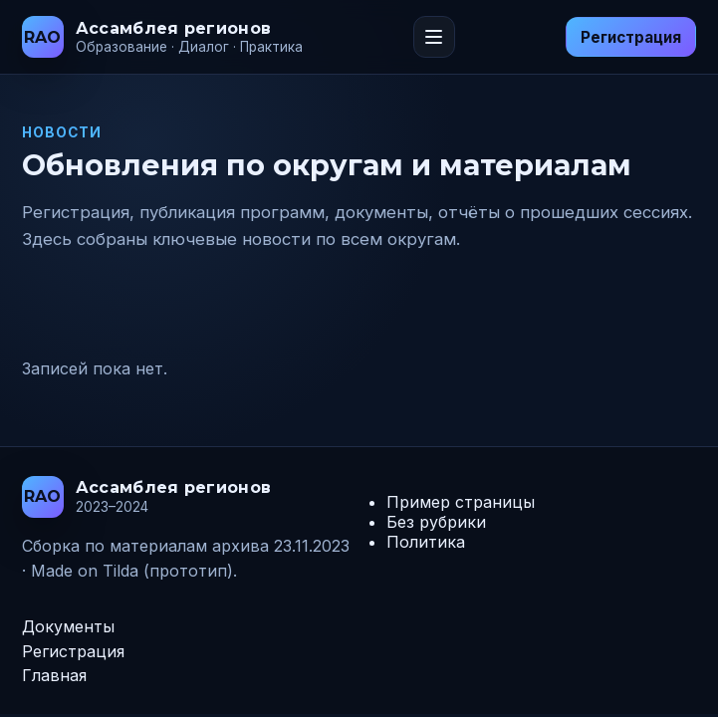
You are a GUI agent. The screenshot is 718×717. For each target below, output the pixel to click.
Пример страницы (460, 502)
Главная (54, 675)
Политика (425, 542)
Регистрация (631, 37)
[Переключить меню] (434, 37)
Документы (68, 626)
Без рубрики (436, 522)
